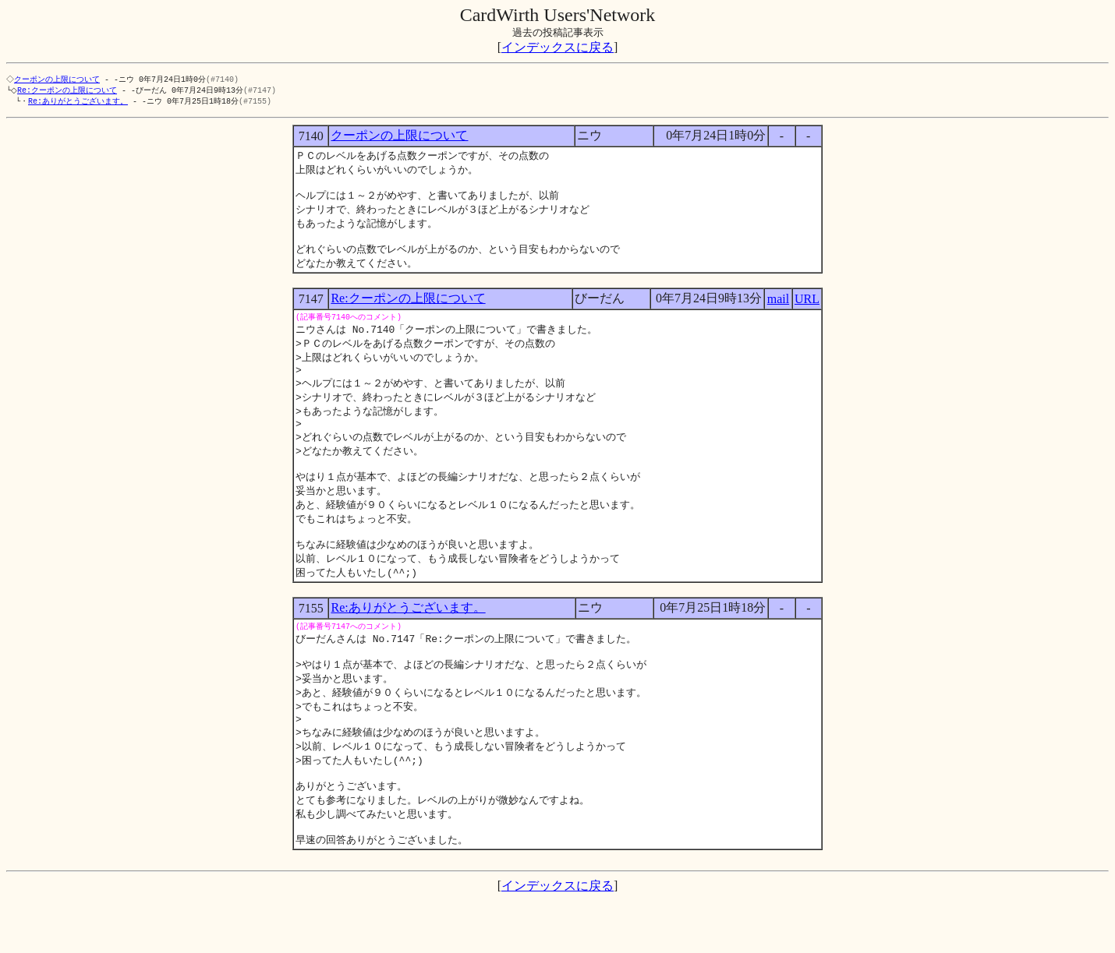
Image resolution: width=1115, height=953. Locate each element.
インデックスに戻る (557, 47)
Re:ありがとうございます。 (78, 102)
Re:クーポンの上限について (70, 91)
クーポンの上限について (58, 79)
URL (807, 311)
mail (778, 311)
